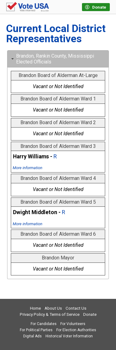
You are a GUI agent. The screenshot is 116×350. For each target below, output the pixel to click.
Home (35, 308)
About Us (53, 308)
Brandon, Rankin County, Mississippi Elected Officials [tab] (52, 59)
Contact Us (76, 308)
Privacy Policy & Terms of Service (49, 314)
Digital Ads (32, 336)
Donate (90, 314)
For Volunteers (72, 324)
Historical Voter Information (69, 336)
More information (27, 167)
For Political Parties (36, 330)
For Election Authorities (76, 330)
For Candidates (44, 324)
